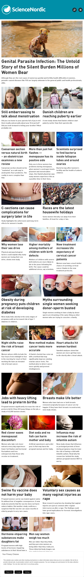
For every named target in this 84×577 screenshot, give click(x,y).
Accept (18, 572)
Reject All (9, 572)
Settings (27, 572)
